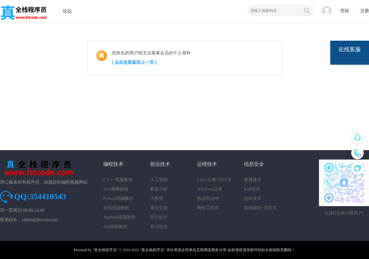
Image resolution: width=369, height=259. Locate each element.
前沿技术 (159, 217)
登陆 (344, 10)
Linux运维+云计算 (214, 179)
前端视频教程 (116, 208)
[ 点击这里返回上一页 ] (134, 62)
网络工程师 (208, 208)
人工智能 (159, 179)
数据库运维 (208, 198)
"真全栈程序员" (105, 250)
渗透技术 (252, 179)
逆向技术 (252, 198)
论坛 (67, 10)
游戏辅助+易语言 (260, 208)
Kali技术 (252, 189)
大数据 (156, 198)
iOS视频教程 (115, 226)
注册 (364, 10)
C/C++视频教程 (118, 179)
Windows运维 (209, 189)
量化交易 (159, 208)
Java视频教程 (116, 189)
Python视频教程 (118, 198)
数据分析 (159, 189)
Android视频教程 (119, 217)
